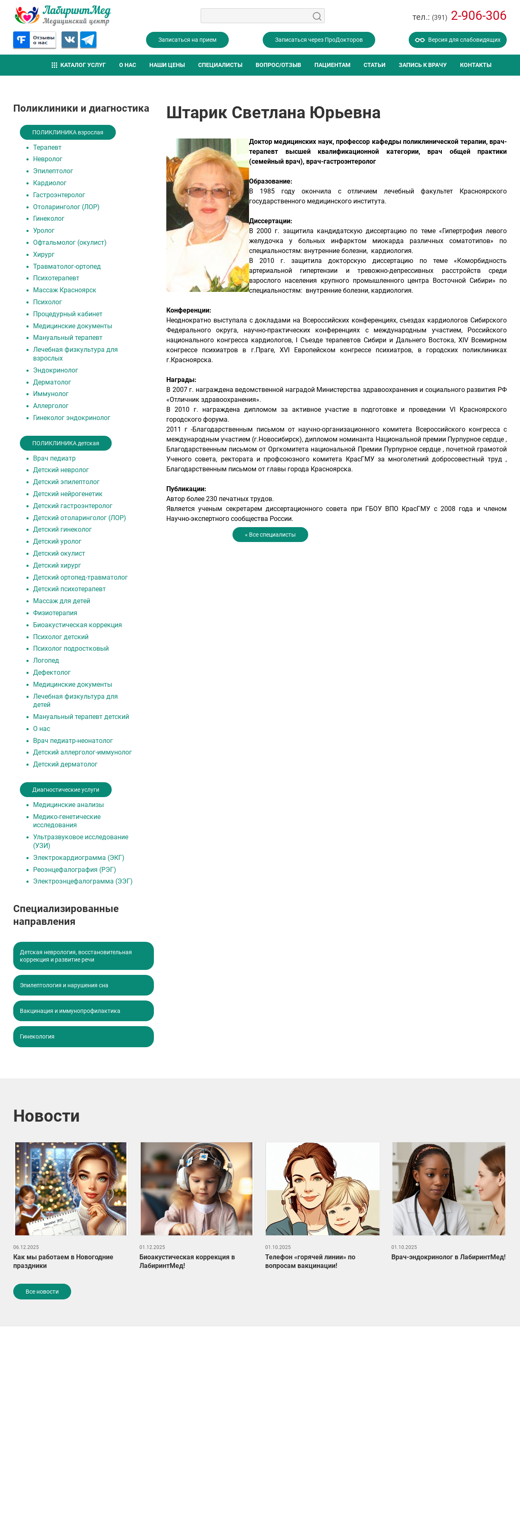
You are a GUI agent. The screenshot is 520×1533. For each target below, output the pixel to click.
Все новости (42, 1291)
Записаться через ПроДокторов (319, 39)
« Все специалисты (270, 534)
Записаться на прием (187, 39)
